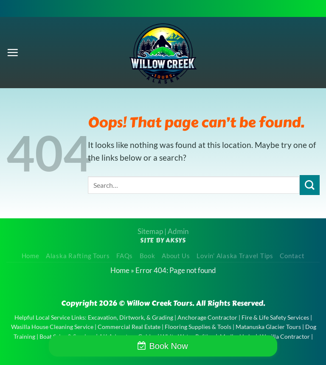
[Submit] (310, 185)
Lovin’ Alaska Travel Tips (235, 255)
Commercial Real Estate (129, 326)
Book (147, 255)
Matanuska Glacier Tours (268, 326)
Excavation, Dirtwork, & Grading (130, 317)
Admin (178, 231)
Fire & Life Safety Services (275, 317)
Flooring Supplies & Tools (198, 326)
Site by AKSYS (163, 240)
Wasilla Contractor (285, 336)
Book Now (168, 346)
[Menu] (12, 52)
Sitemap (150, 231)
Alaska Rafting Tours (78, 255)
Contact (292, 255)
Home (30, 255)
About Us (176, 255)
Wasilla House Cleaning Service (52, 326)
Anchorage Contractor (207, 317)
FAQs (124, 255)
